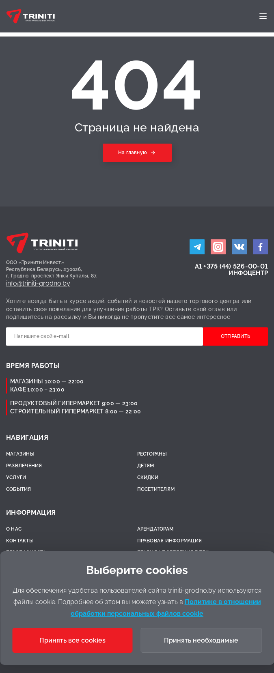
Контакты (20, 541)
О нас (14, 529)
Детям (145, 466)
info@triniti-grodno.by (38, 283)
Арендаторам (155, 529)
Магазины (20, 454)
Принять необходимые (201, 640)
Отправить (235, 336)
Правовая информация (169, 541)
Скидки (147, 477)
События (18, 489)
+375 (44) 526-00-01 (235, 266)
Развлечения (24, 466)
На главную (132, 152)
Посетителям (156, 489)
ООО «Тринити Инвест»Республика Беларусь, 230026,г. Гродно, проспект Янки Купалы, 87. (52, 269)
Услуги (16, 477)
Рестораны (152, 454)
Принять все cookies (72, 640)
